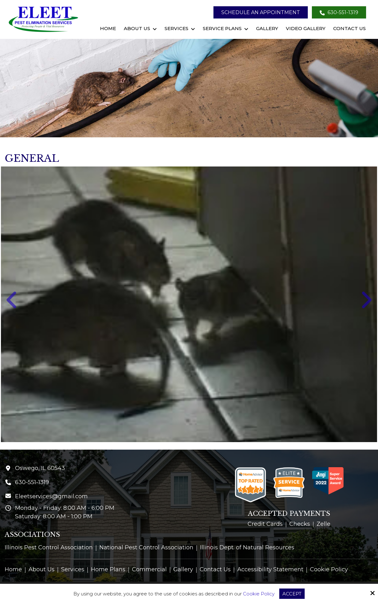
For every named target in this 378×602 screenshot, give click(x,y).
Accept (292, 594)
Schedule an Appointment (260, 12)
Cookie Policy (259, 594)
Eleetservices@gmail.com (51, 496)
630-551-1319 (339, 12)
